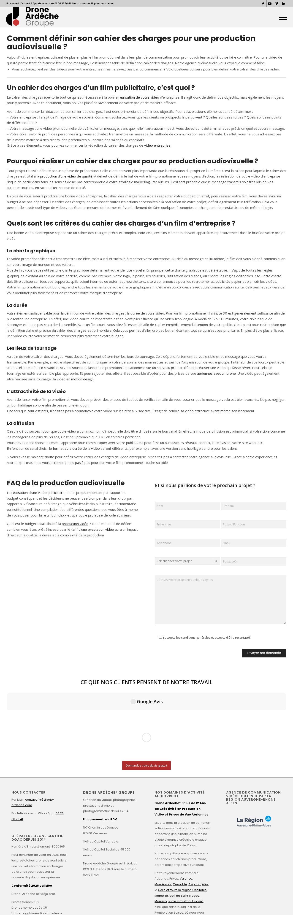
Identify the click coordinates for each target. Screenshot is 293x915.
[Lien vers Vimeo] (276, 3)
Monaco (161, 819)
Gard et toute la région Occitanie (182, 808)
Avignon (194, 802)
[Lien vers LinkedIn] (283, 3)
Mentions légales (67, 904)
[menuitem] (281, 17)
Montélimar (163, 802)
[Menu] (281, 17)
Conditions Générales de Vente (139, 904)
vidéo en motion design (75, 379)
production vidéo (75, 523)
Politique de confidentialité (98, 904)
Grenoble (180, 802)
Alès (205, 802)
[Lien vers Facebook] (263, 3)
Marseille (161, 814)
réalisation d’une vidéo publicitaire (38, 492)
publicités (223, 281)
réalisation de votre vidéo (139, 97)
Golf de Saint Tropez (184, 814)
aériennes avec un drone (216, 373)
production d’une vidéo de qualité (66, 176)
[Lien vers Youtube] (269, 3)
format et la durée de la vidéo (76, 448)
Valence (186, 797)
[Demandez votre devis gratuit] (146, 683)
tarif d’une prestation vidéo (92, 529)
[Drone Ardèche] (32, 17)
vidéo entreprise (157, 145)
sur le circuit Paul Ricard (185, 819)
